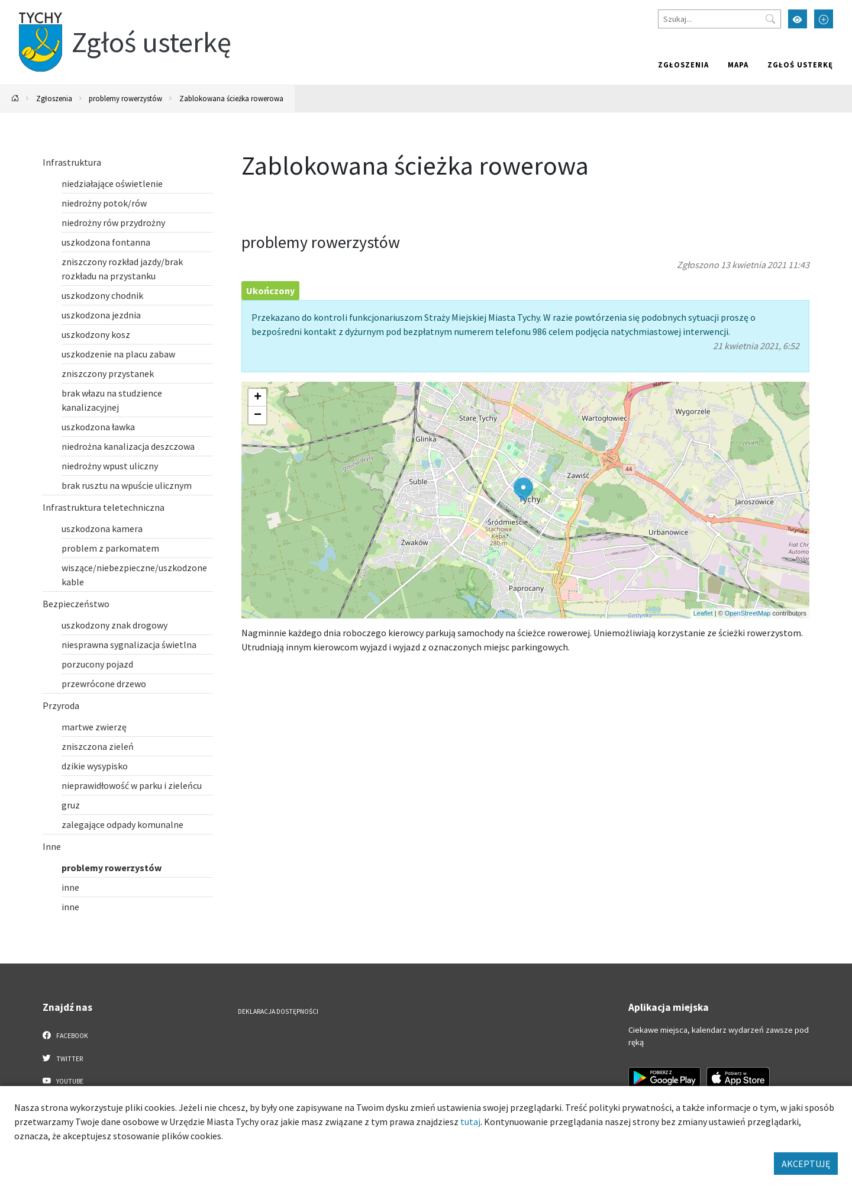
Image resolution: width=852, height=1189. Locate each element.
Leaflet (703, 613)
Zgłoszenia (683, 64)
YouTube (63, 1080)
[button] (523, 489)
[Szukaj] (719, 18)
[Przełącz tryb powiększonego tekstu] (823, 18)
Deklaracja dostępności (278, 1011)
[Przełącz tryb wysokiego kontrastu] (797, 18)
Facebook (65, 1035)
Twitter (63, 1058)
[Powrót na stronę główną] (15, 98)
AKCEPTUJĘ (806, 1163)
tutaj (470, 1121)
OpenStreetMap (748, 613)
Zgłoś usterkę (800, 64)
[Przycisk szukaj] (770, 18)
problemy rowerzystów (125, 98)
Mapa (738, 64)
